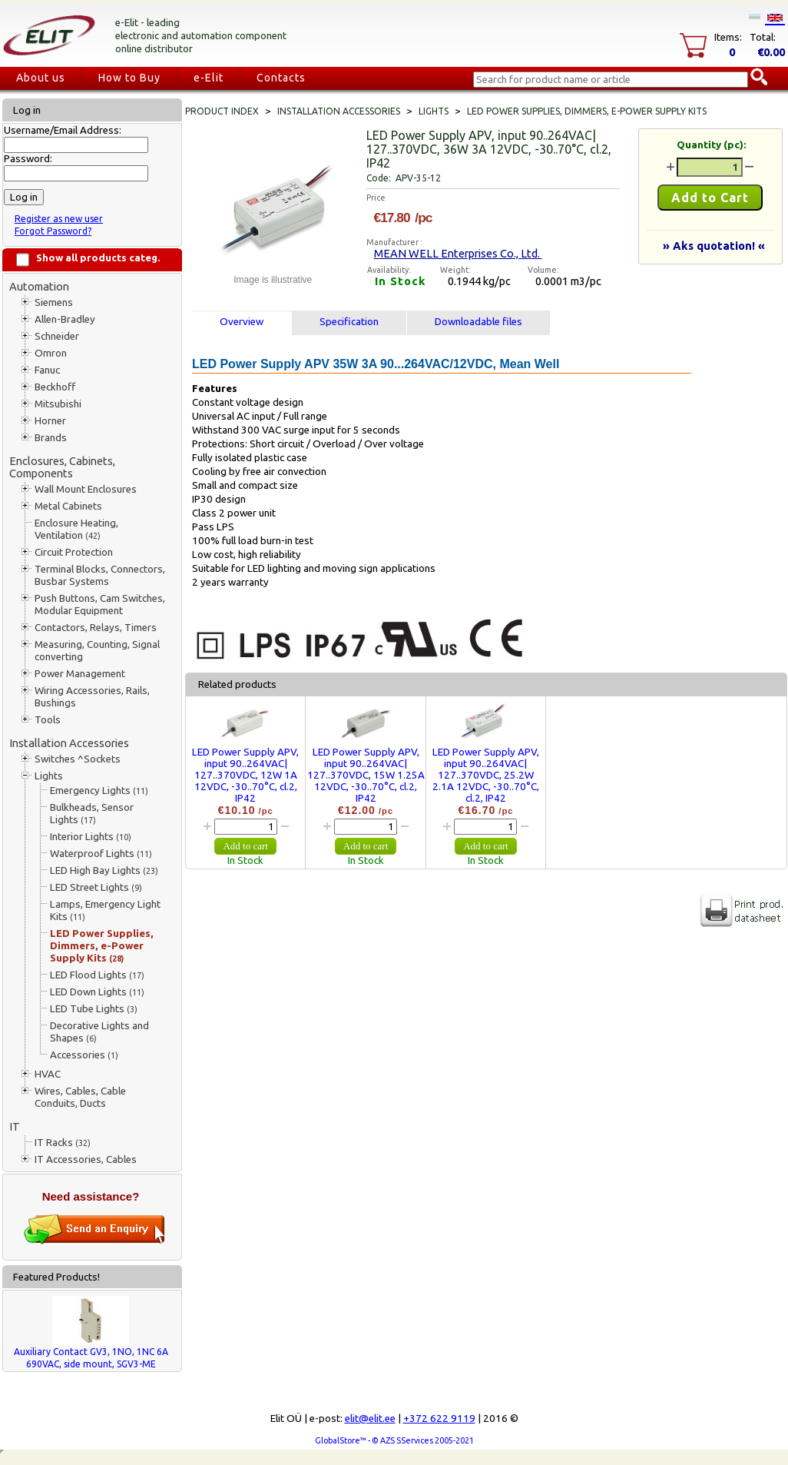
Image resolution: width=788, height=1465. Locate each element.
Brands (51, 437)
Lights (49, 776)
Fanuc (47, 370)
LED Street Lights (96, 887)
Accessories (84, 1055)
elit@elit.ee (370, 1418)
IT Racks (63, 1142)
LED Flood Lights (97, 975)
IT (14, 1126)
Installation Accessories (69, 742)
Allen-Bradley (65, 319)
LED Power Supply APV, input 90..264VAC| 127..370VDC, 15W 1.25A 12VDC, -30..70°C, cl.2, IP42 (366, 775)
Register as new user (59, 219)
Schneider (57, 336)
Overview (241, 321)
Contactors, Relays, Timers (96, 627)
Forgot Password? (53, 231)
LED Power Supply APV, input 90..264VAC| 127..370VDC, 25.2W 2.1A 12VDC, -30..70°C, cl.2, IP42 (485, 775)
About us (40, 77)
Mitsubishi (58, 404)
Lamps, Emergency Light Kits (105, 910)
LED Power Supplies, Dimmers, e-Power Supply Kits (102, 946)
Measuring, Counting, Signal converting (97, 651)
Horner (50, 421)
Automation (39, 286)
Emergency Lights (99, 790)
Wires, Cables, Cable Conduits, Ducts (80, 1097)
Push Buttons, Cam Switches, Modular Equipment (100, 604)
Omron (51, 353)
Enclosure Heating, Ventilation (76, 529)
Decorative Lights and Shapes (99, 1032)
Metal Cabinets (68, 506)
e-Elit (208, 77)
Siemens (54, 302)
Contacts (281, 77)
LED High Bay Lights (104, 870)
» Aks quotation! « (714, 245)
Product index (222, 111)
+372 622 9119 (439, 1418)
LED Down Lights (97, 992)
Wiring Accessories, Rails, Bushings (92, 697)
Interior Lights (90, 836)
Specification (349, 321)
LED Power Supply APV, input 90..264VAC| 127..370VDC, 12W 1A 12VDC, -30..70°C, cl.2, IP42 (245, 775)
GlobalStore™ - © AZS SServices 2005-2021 (394, 1440)
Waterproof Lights (101, 853)
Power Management (80, 673)
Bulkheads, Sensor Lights (92, 814)
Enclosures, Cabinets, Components (62, 467)
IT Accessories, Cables (86, 1159)
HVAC (48, 1074)
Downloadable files (478, 321)
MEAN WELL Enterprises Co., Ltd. (458, 253)
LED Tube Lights (93, 1009)
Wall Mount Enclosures (86, 489)
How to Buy (129, 77)
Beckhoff (55, 387)
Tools (48, 720)
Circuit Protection (74, 552)
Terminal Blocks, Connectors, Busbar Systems (100, 575)
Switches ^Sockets (78, 759)
